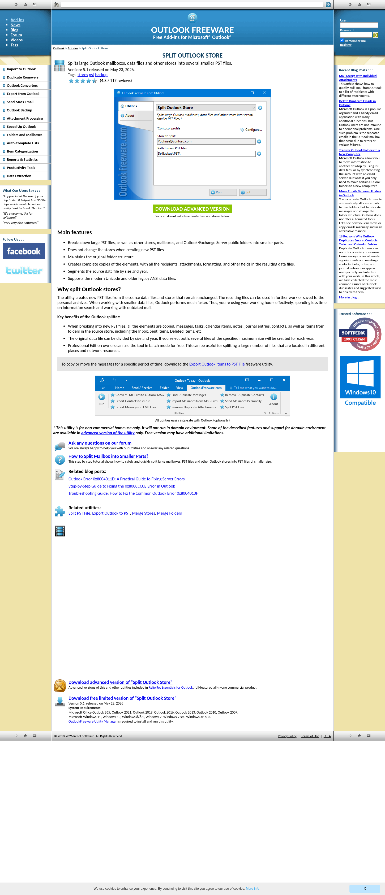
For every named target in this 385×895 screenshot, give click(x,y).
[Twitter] (24, 271)
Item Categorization (22, 151)
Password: (347, 30)
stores (83, 74)
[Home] (16, 4)
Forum (16, 34)
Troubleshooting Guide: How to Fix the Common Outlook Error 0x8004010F (133, 493)
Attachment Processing (25, 118)
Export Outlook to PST (111, 513)
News (15, 24)
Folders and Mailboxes (24, 134)
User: (344, 20)
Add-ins (17, 19)
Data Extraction (19, 175)
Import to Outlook (21, 69)
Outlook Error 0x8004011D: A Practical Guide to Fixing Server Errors (127, 478)
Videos (17, 39)
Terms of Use (310, 736)
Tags (14, 44)
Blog (14, 29)
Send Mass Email (20, 101)
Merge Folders (169, 513)
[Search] (192, 4)
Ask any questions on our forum (100, 443)
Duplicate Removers (22, 77)
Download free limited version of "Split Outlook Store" (123, 698)
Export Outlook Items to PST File (217, 364)
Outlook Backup (19, 110)
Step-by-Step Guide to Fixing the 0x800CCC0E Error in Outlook (122, 486)
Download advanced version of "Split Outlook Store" (121, 682)
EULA (327, 736)
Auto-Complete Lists (23, 143)
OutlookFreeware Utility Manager (93, 721)
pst (91, 74)
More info (252, 888)
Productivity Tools (21, 167)
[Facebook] (24, 251)
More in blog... (349, 297)
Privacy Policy (287, 736)
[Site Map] (25, 4)
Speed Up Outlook (21, 126)
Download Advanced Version (192, 209)
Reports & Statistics (22, 159)
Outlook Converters (22, 85)
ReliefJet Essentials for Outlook (171, 687)
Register (346, 45)
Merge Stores (143, 513)
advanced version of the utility (108, 432)
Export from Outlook (23, 93)
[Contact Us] (34, 4)
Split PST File (79, 513)
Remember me (355, 41)
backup (101, 74)
